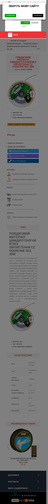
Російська (38, 15)
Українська (10, 15)
